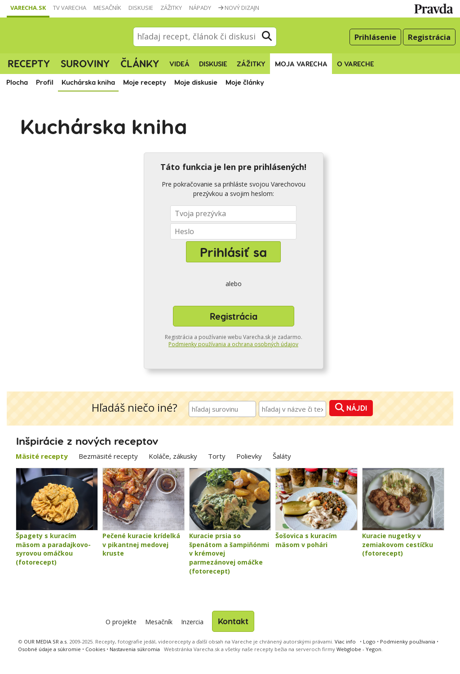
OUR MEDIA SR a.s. (46, 641)
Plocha (17, 82)
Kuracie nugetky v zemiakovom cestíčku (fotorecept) (397, 544)
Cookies (95, 649)
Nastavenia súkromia (135, 649)
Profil (44, 82)
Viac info (345, 641)
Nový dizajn (238, 8)
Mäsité (42, 456)
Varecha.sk (28, 8)
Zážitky (171, 8)
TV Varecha (69, 8)
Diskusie (140, 8)
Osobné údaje (49, 649)
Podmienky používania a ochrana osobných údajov (233, 344)
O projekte (121, 621)
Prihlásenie (375, 37)
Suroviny (85, 63)
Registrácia (429, 37)
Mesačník (107, 8)
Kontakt (233, 621)
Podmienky (407, 641)
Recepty (29, 63)
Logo (369, 641)
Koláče (173, 456)
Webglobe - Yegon (358, 649)
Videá (179, 64)
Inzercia (192, 621)
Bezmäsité (108, 456)
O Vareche (355, 64)
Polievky (249, 456)
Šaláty (282, 456)
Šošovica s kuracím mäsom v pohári (306, 540)
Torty (217, 456)
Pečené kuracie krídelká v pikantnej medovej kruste (141, 544)
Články (139, 63)
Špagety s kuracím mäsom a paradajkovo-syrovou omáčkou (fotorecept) (53, 548)
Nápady (200, 8)
